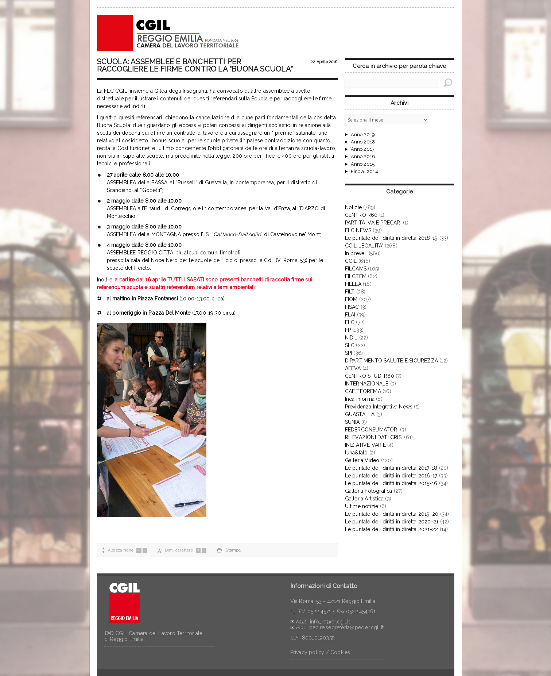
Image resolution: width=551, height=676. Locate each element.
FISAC (352, 307)
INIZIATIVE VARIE (365, 445)
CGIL (351, 261)
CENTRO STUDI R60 (369, 376)
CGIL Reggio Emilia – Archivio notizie (168, 33)
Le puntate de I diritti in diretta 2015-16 (391, 483)
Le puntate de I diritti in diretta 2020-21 (392, 522)
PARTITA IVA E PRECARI (373, 223)
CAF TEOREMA (363, 391)
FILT (350, 292)
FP (348, 330)
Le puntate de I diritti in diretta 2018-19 (391, 238)
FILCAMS (355, 269)
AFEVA (353, 368)
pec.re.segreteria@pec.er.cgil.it (346, 627)
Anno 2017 (363, 149)
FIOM (351, 299)
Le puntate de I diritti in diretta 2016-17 (391, 476)
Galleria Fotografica (368, 491)
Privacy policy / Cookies (320, 652)
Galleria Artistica (364, 499)
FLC (350, 322)
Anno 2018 (363, 142)
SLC (350, 345)
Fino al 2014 (364, 171)
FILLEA (353, 284)
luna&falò (356, 453)
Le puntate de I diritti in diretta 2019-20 (392, 514)
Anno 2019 (363, 134)
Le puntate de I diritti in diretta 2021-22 (391, 529)
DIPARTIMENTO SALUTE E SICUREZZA (391, 361)
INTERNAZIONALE (367, 384)
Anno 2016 (363, 156)
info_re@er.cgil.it (330, 622)
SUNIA (352, 422)
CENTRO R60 (361, 215)
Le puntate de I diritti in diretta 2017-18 (391, 468)
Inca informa (360, 399)
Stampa (229, 550)
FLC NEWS (358, 230)
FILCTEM (355, 276)
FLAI (350, 315)
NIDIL (351, 338)
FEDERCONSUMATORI (372, 430)
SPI (348, 353)
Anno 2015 (363, 164)
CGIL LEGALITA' (364, 246)
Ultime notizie (362, 506)
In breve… (356, 253)
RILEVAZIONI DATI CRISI (374, 437)
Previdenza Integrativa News (379, 407)
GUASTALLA (360, 414)
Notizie (353, 207)
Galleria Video (362, 460)
